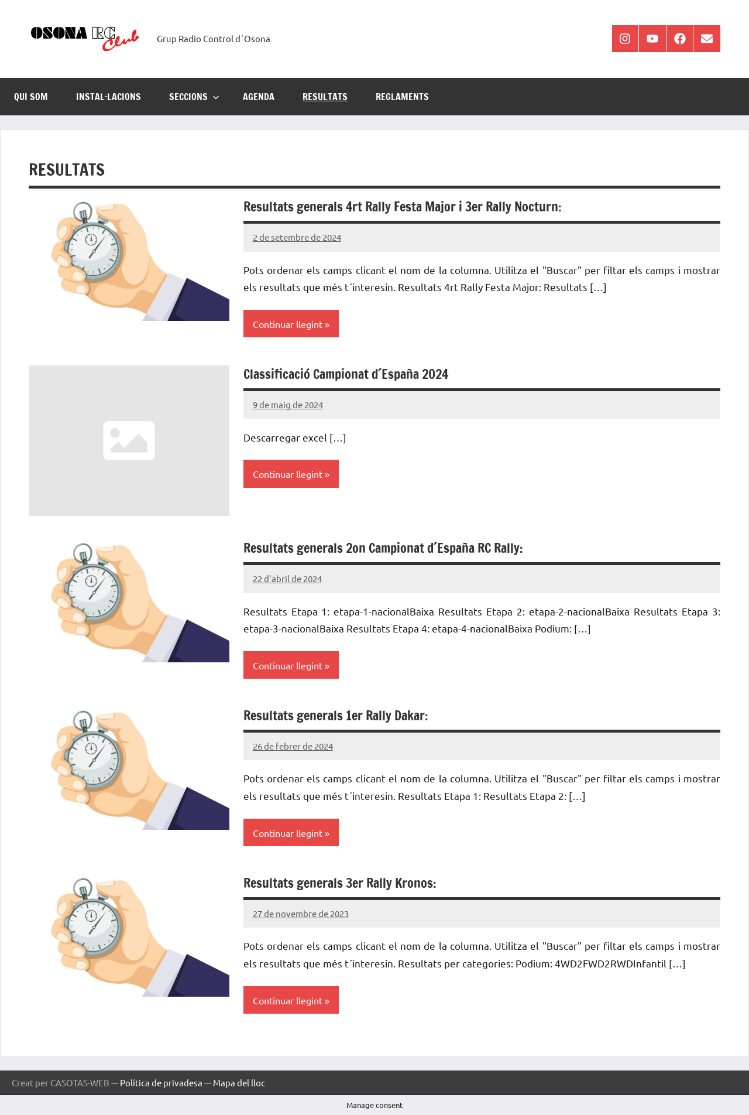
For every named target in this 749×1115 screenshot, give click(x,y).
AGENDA (258, 96)
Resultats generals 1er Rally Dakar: (335, 715)
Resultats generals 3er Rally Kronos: (340, 883)
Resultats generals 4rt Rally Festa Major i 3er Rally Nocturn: (402, 206)
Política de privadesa (161, 1082)
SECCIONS (194, 96)
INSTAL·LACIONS (108, 96)
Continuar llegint (287, 324)
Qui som (31, 96)
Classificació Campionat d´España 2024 (345, 374)
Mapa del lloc (239, 1082)
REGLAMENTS (402, 96)
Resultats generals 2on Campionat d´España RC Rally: (383, 548)
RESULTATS (325, 96)
